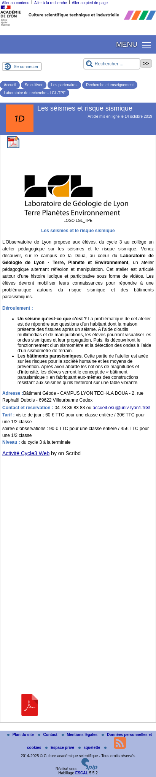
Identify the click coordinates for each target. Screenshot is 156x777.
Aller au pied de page (90, 3)
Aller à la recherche (50, 3)
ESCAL (81, 773)
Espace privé (60, 747)
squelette (90, 747)
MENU (126, 44)
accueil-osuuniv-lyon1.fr (118, 407)
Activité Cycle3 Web (25, 453)
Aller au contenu (15, 3)
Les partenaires (64, 85)
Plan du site (21, 735)
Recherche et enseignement (110, 85)
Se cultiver (34, 85)
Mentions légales (80, 735)
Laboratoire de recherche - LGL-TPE (34, 93)
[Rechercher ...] (111, 64)
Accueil (10, 85)
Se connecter (26, 66)
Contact (48, 735)
